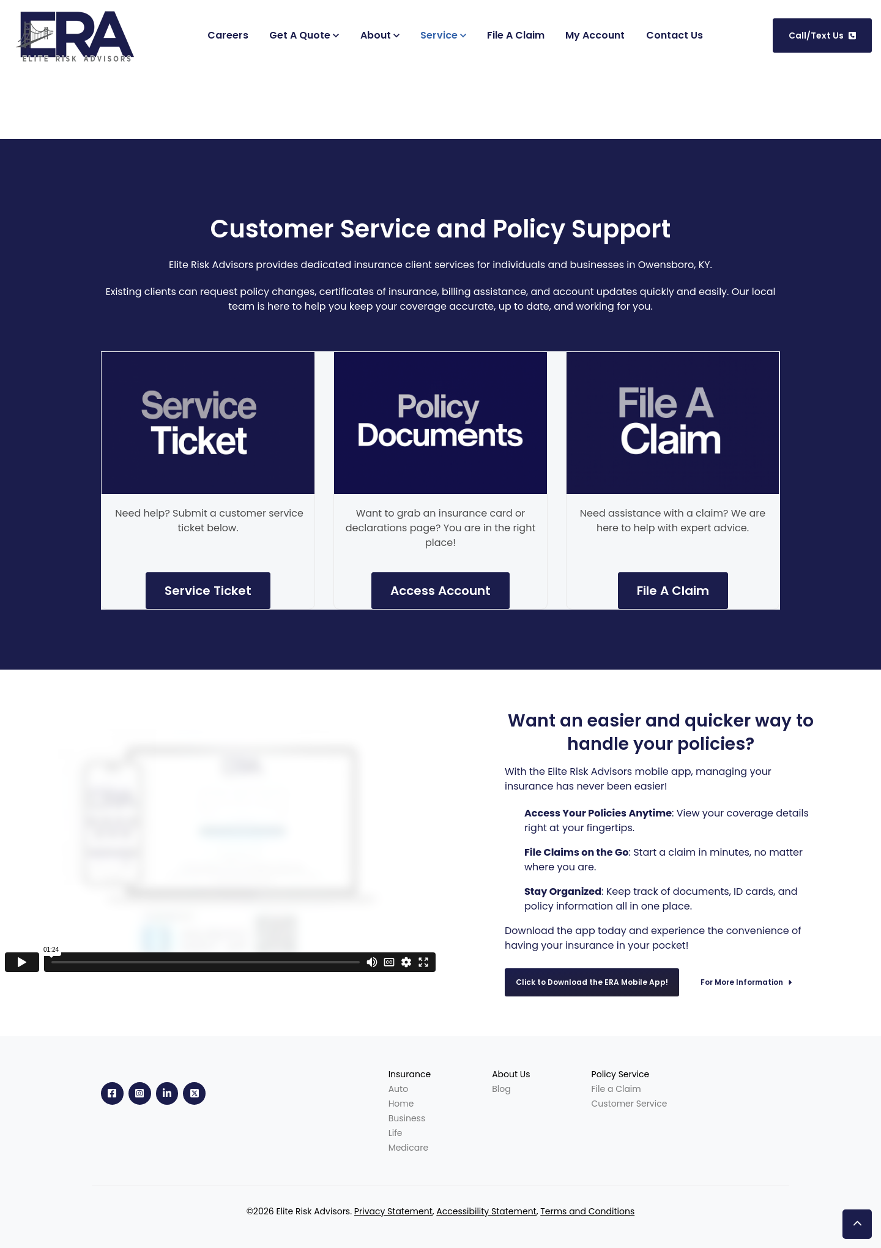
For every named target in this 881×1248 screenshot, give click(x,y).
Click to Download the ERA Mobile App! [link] (592, 982)
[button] (857, 1224)
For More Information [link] (746, 982)
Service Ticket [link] (208, 590)
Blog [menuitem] (501, 1089)
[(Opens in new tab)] (595, 35)
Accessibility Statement (486, 1211)
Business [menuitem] (407, 1118)
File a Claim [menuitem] (616, 1089)
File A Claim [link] (673, 590)
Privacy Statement (393, 1211)
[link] (78, 35)
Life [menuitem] (395, 1133)
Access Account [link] (440, 590)
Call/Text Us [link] (822, 35)
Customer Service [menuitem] (629, 1103)
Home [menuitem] (401, 1103)
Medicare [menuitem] (408, 1148)
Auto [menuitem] (398, 1089)
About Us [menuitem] (511, 1074)
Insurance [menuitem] (409, 1074)
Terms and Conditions (587, 1211)
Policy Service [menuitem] (621, 1074)
